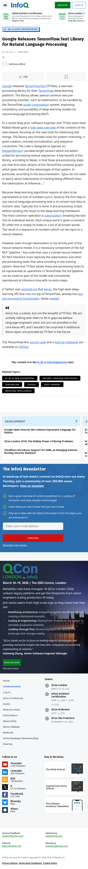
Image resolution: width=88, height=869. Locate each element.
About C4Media (11, 726)
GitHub (23, 347)
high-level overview (43, 128)
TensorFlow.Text (35, 86)
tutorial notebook (66, 342)
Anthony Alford (17, 64)
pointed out (29, 289)
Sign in (79, 5)
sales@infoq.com (54, 836)
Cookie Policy (50, 863)
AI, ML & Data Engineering (21, 29)
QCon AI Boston (60, 709)
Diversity (7, 744)
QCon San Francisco (62, 718)
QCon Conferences (13, 698)
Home (6, 680)
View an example (32, 486)
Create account (12, 686)
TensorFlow (46, 91)
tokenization (53, 216)
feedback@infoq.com (12, 836)
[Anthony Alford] (4, 64)
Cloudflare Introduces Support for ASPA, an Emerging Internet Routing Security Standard (40, 452)
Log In (7, 692)
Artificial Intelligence (18, 390)
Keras (47, 289)
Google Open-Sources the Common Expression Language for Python (40, 431)
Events (6, 704)
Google (7, 86)
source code (38, 342)
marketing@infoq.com (57, 846)
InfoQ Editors (10, 715)
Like (25, 76)
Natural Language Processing (60, 378)
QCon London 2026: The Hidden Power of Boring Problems (38, 441)
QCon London (59, 685)
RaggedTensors (12, 151)
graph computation (36, 105)
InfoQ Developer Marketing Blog (20, 738)
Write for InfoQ (11, 709)
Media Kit (8, 732)
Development (15, 421)
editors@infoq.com (11, 846)
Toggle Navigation (5, 5)
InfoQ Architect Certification (60, 695)
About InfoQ (9, 721)
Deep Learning (52, 384)
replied (54, 299)
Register (62, 5)
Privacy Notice (9, 863)
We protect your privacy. (15, 545)
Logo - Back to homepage (20, 4)
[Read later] (66, 76)
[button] (33, 538)
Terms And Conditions (30, 863)
